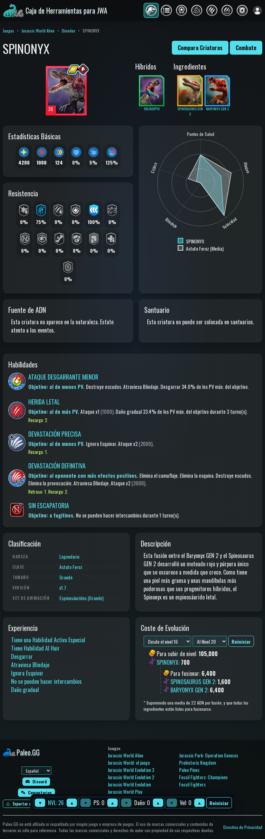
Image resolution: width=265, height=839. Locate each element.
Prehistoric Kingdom (197, 762)
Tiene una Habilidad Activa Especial (48, 640)
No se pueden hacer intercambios (46, 681)
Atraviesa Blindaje (30, 665)
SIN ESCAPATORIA (48, 505)
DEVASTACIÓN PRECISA (54, 433)
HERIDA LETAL (44, 401)
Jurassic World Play (125, 791)
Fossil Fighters (192, 784)
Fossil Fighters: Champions (203, 777)
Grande (65, 577)
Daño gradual (25, 690)
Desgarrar (22, 656)
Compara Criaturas (200, 48)
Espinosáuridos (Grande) (81, 598)
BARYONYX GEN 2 (188, 690)
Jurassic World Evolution (129, 784)
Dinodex (68, 31)
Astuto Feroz (70, 566)
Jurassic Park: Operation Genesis (208, 755)
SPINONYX (167, 662)
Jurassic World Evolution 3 (131, 769)
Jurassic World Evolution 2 (131, 777)
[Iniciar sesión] (257, 10)
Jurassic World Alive (38, 31)
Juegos (8, 31)
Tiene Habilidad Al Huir (35, 648)
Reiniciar (219, 803)
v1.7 (62, 587)
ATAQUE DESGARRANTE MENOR (63, 376)
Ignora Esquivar (27, 673)
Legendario (69, 556)
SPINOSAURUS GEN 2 (192, 682)
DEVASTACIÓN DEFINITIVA (57, 465)
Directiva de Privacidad (242, 827)
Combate (246, 48)
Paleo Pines (189, 769)
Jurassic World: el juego (129, 762)
